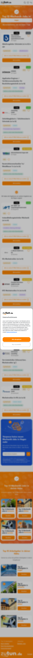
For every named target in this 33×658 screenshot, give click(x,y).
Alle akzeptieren (16, 339)
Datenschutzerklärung (11, 332)
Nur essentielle (16, 344)
